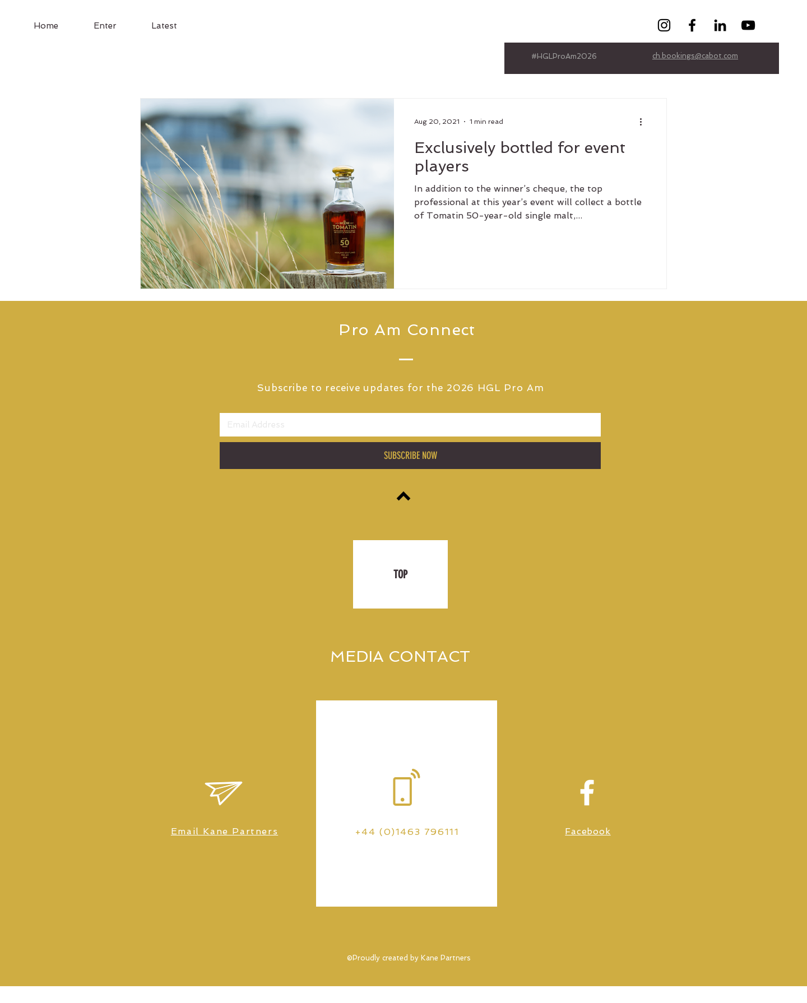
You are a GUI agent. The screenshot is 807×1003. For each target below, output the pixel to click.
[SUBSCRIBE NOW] (410, 455)
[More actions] (644, 121)
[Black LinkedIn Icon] (720, 25)
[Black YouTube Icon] (748, 25)
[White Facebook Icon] (587, 793)
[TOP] (400, 574)
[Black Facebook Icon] (692, 25)
